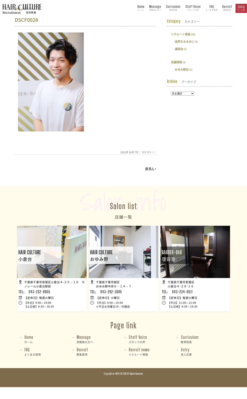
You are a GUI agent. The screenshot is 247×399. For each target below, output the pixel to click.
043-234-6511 (182, 291)
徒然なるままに (184, 41)
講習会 (179, 49)
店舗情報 (176, 62)
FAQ (212, 8)
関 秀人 (149, 168)
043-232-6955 (39, 291)
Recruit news (139, 351)
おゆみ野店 (182, 69)
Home (140, 8)
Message (155, 8)
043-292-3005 (111, 291)
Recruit (227, 8)
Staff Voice (193, 8)
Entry (241, 8)
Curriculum (173, 8)
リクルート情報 (180, 34)
